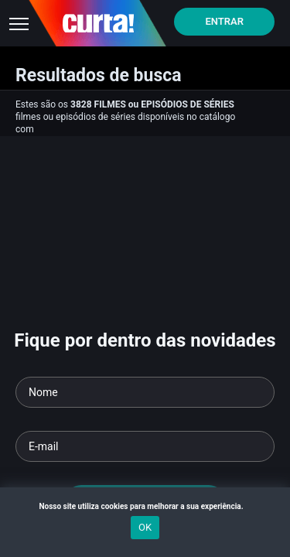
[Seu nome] (145, 392)
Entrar (224, 21)
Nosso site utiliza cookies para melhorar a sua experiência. (145, 506)
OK (145, 527)
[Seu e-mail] (145, 446)
